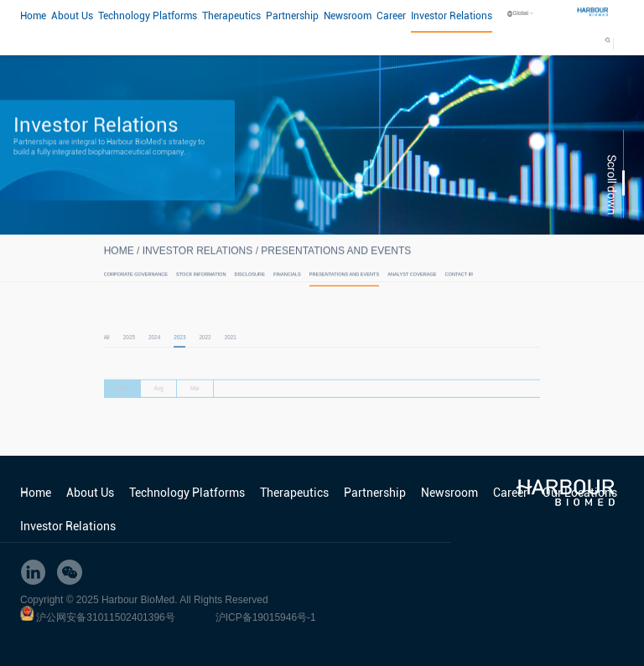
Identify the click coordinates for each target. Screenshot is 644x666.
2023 (179, 347)
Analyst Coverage (411, 279)
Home (33, 16)
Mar (195, 400)
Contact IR (458, 279)
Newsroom (347, 16)
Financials (287, 279)
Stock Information (201, 279)
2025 (129, 347)
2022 (204, 347)
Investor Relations (451, 16)
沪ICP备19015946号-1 (266, 617)
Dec (122, 400)
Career (391, 16)
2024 (154, 347)
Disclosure (250, 279)
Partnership (292, 16)
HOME (119, 256)
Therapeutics (231, 16)
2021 (230, 347)
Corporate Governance (136, 279)
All (107, 347)
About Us (72, 16)
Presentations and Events (336, 256)
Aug (158, 400)
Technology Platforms (147, 16)
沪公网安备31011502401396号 (105, 617)
